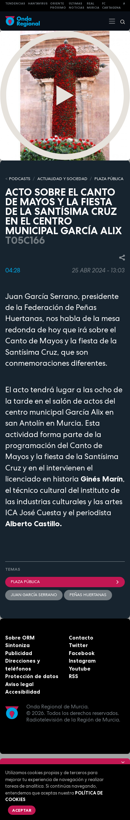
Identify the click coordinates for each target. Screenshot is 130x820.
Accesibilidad (22, 691)
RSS (73, 676)
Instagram (82, 660)
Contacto (81, 637)
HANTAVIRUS (38, 3)
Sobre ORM (20, 637)
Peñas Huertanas (87, 595)
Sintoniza (17, 645)
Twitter (78, 645)
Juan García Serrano (34, 595)
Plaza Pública (65, 581)
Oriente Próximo (58, 6)
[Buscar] (120, 21)
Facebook (81, 653)
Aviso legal (19, 684)
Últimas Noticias (76, 6)
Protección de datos (31, 676)
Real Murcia (93, 6)
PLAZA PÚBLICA (108, 178)
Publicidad (18, 653)
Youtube (80, 668)
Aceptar (21, 810)
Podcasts (19, 178)
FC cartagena (111, 6)
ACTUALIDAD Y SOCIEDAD (62, 178)
